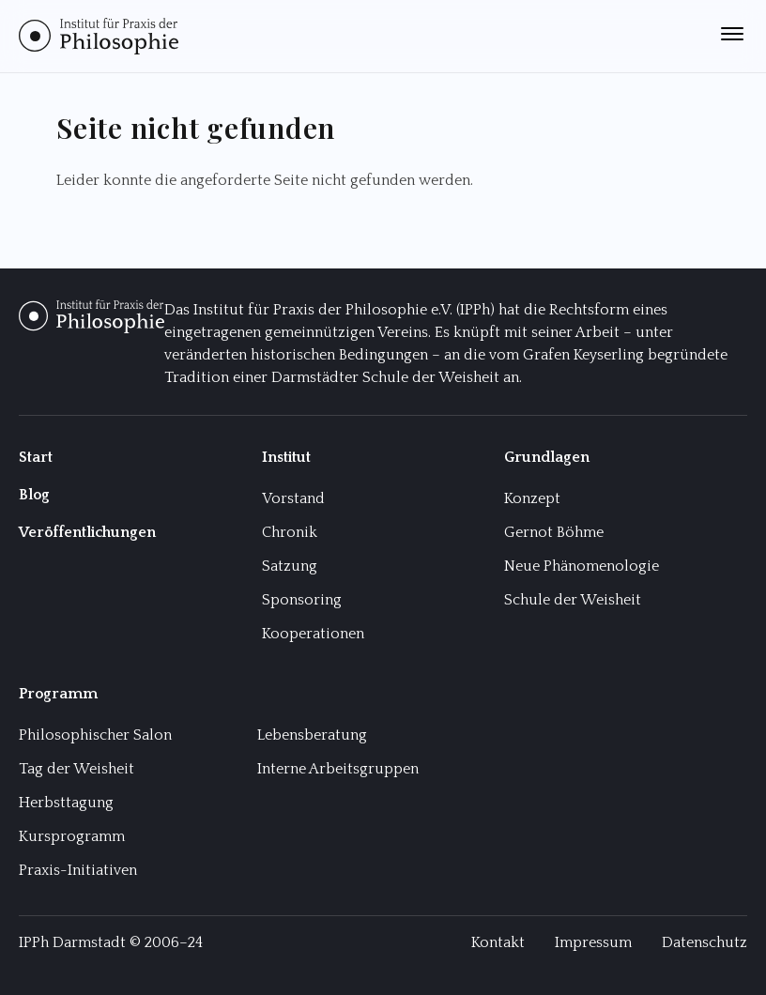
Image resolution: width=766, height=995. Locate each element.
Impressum (593, 942)
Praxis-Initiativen (78, 870)
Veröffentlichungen (87, 532)
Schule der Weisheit (572, 599)
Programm (58, 693)
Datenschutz (704, 942)
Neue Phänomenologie (581, 566)
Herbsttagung (66, 802)
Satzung (289, 566)
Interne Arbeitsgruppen (338, 768)
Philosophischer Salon (95, 735)
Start (36, 457)
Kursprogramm (72, 836)
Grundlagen (547, 457)
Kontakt (498, 942)
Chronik (289, 532)
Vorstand (293, 498)
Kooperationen (313, 633)
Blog (34, 494)
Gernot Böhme (554, 532)
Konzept (532, 498)
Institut (286, 457)
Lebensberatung (312, 735)
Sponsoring (302, 599)
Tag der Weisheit (76, 768)
